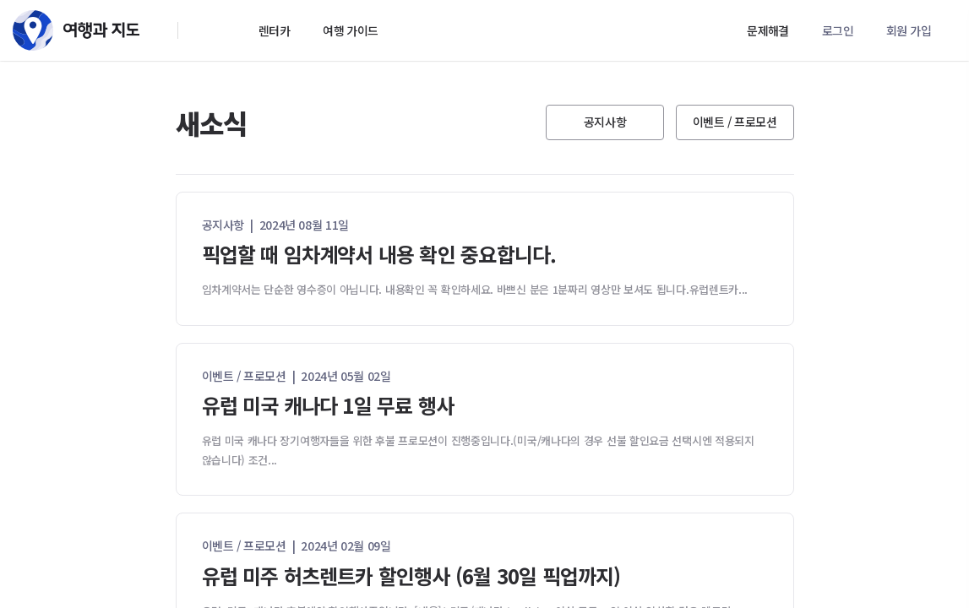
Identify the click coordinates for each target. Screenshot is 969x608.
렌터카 (274, 30)
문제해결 (768, 30)
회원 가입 (908, 30)
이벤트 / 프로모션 (735, 121)
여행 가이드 (350, 30)
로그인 (837, 30)
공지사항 (605, 121)
